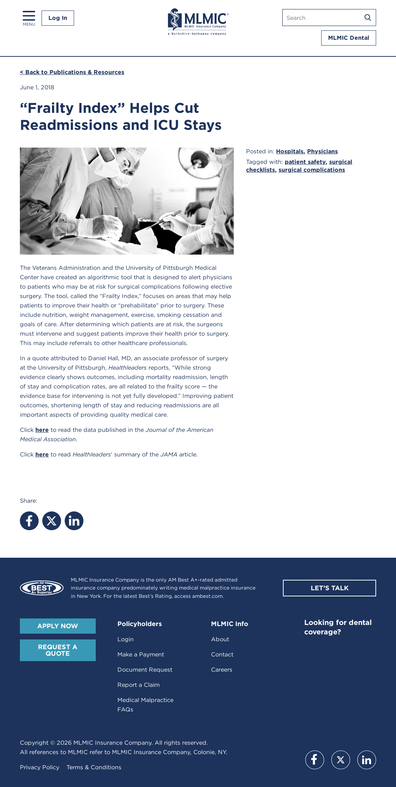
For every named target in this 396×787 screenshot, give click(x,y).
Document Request (144, 669)
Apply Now (57, 626)
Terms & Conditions (93, 767)
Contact (222, 654)
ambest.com (207, 596)
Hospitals (290, 151)
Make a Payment (140, 654)
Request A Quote (57, 650)
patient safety (305, 161)
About (220, 639)
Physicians (322, 151)
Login (125, 639)
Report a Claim (138, 684)
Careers (221, 669)
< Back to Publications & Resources (72, 72)
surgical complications (312, 169)
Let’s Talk (330, 588)
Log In (57, 17)
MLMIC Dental (348, 37)
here (42, 429)
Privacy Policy (39, 767)
